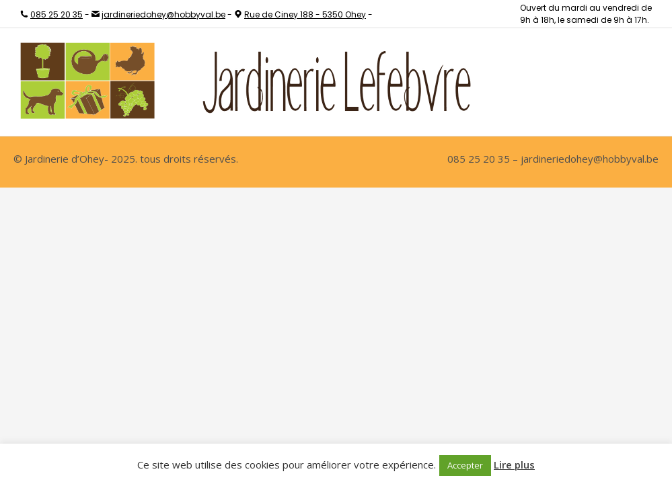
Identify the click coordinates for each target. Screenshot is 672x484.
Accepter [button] (465, 465)
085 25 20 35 (56, 14)
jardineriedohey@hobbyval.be (163, 14)
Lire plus (514, 464)
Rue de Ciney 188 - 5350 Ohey (305, 14)
